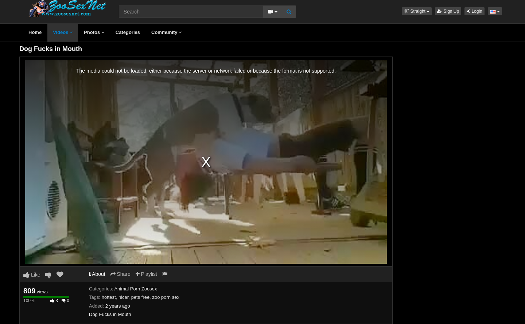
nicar (123, 297)
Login (474, 11)
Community (166, 32)
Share (120, 274)
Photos (94, 32)
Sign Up (448, 11)
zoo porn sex (165, 297)
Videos (63, 32)
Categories (128, 32)
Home (35, 32)
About (97, 274)
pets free (140, 297)
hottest (109, 297)
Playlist (146, 274)
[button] (417, 11)
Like (31, 275)
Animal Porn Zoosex (135, 289)
